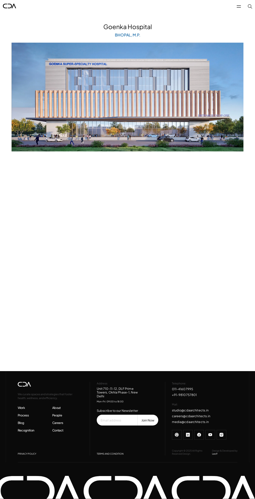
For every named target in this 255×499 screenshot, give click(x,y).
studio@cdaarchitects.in (190, 410)
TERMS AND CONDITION (110, 453)
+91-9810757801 (184, 395)
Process (23, 415)
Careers (57, 423)
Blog (21, 423)
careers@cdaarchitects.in (191, 416)
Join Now (147, 420)
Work (21, 408)
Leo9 (214, 453)
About (56, 408)
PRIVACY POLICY (27, 453)
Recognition (26, 430)
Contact (57, 430)
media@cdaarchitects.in (190, 422)
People (57, 415)
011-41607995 (182, 389)
